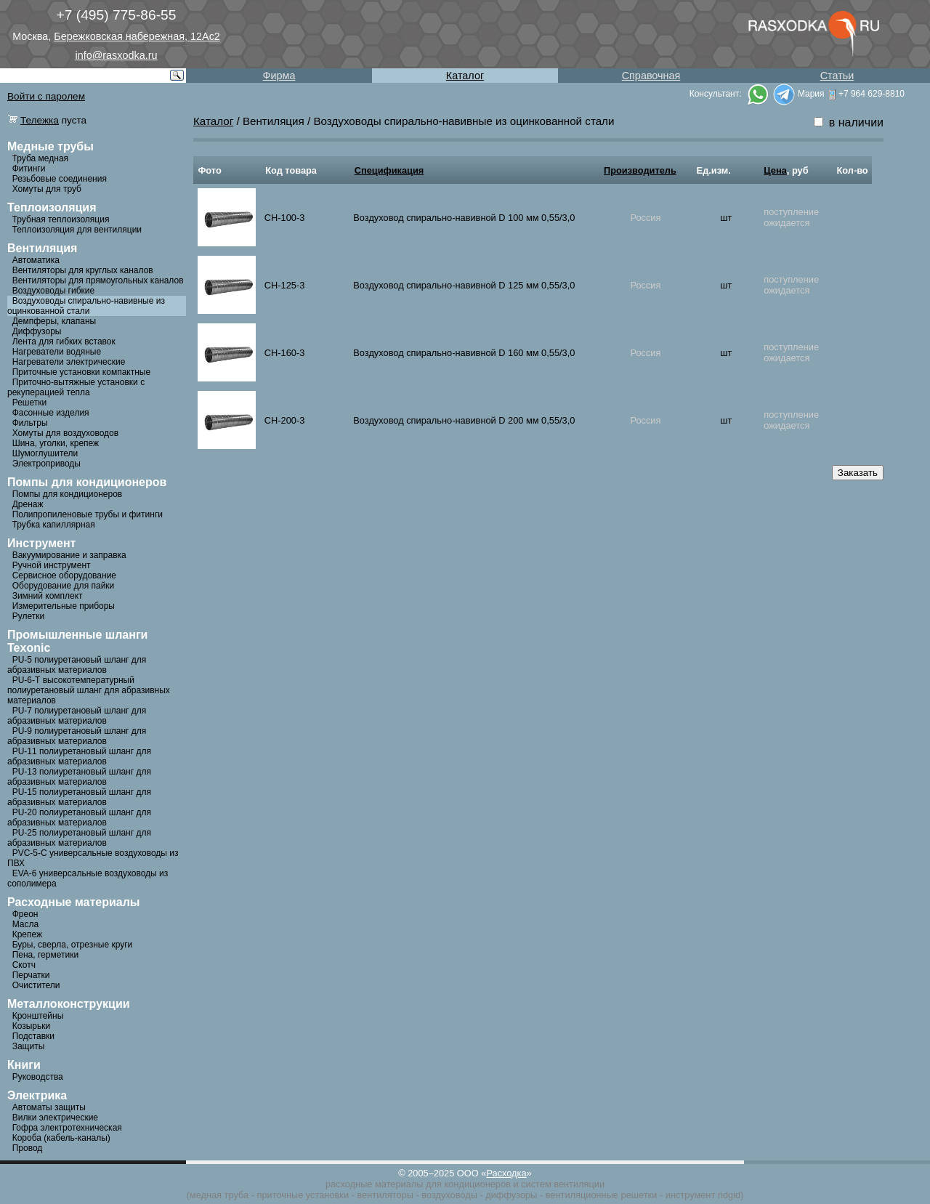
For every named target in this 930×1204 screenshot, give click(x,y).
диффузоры (511, 1194)
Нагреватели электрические (69, 362)
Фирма (279, 75)
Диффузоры (37, 331)
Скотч (24, 965)
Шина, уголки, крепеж (55, 443)
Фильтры (30, 423)
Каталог (465, 75)
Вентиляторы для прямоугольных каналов (98, 280)
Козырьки (31, 1026)
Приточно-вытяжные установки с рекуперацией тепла (76, 387)
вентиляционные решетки (602, 1194)
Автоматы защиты (49, 1107)
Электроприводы (46, 463)
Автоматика (36, 260)
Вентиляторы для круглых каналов (82, 270)
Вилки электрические (55, 1117)
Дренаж (28, 504)
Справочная (651, 75)
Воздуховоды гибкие (53, 291)
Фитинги (29, 168)
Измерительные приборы (63, 606)
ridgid (729, 1194)
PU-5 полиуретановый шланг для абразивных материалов (76, 665)
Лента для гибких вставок (64, 341)
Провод (27, 1148)
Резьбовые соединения (59, 179)
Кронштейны (38, 1016)
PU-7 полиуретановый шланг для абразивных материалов (76, 716)
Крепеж (27, 934)
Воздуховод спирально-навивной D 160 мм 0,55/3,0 (464, 352)
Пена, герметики (45, 955)
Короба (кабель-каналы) (61, 1138)
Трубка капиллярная (53, 525)
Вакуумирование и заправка (69, 555)
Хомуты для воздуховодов (65, 433)
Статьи (837, 75)
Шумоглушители (45, 453)
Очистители (36, 985)
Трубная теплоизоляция (61, 219)
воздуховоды (449, 1194)
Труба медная (40, 158)
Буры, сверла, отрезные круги (72, 945)
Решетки (29, 402)
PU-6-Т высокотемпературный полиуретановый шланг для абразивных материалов (88, 690)
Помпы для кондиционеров (67, 494)
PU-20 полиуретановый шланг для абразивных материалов (79, 817)
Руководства (37, 1077)
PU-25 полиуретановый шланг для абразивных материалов (79, 838)
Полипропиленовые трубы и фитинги (87, 514)
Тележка (39, 120)
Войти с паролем (46, 96)
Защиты (28, 1046)
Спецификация (389, 170)
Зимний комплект (47, 596)
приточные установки (303, 1194)
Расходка (506, 1173)
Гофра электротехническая (67, 1128)
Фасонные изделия (50, 413)
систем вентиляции (562, 1184)
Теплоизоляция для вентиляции (77, 230)
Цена (775, 170)
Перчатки (31, 975)
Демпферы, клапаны (54, 321)
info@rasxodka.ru (117, 55)
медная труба (219, 1194)
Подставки (33, 1036)
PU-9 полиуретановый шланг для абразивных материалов (76, 736)
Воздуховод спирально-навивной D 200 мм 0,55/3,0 (464, 420)
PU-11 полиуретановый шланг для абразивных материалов (79, 756)
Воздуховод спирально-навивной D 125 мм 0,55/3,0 (464, 285)
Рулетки (28, 616)
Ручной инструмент (51, 565)
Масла (25, 924)
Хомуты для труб (46, 189)
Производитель (640, 170)
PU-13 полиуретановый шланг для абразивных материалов (79, 777)
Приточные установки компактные (81, 372)
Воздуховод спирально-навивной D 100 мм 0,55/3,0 (464, 217)
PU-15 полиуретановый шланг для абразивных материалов (79, 797)
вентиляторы (385, 1194)
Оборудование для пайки (63, 586)
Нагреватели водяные (56, 352)
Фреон (25, 914)
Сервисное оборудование (64, 575)
